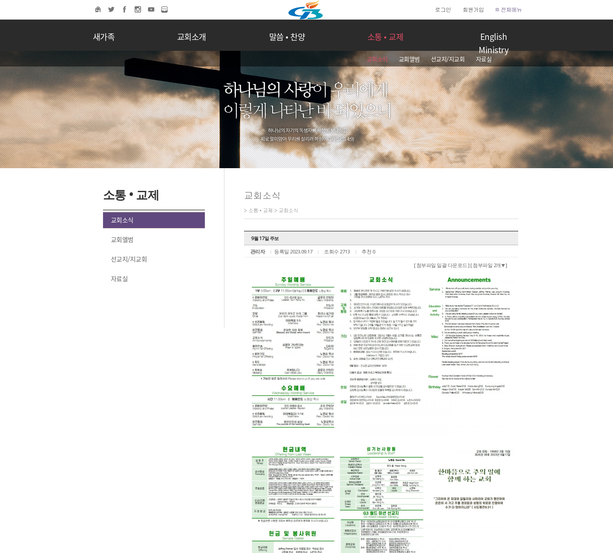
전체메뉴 (508, 9)
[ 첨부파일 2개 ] (488, 265)
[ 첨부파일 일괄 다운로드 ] (442, 265)
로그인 (443, 9)
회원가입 (473, 9)
